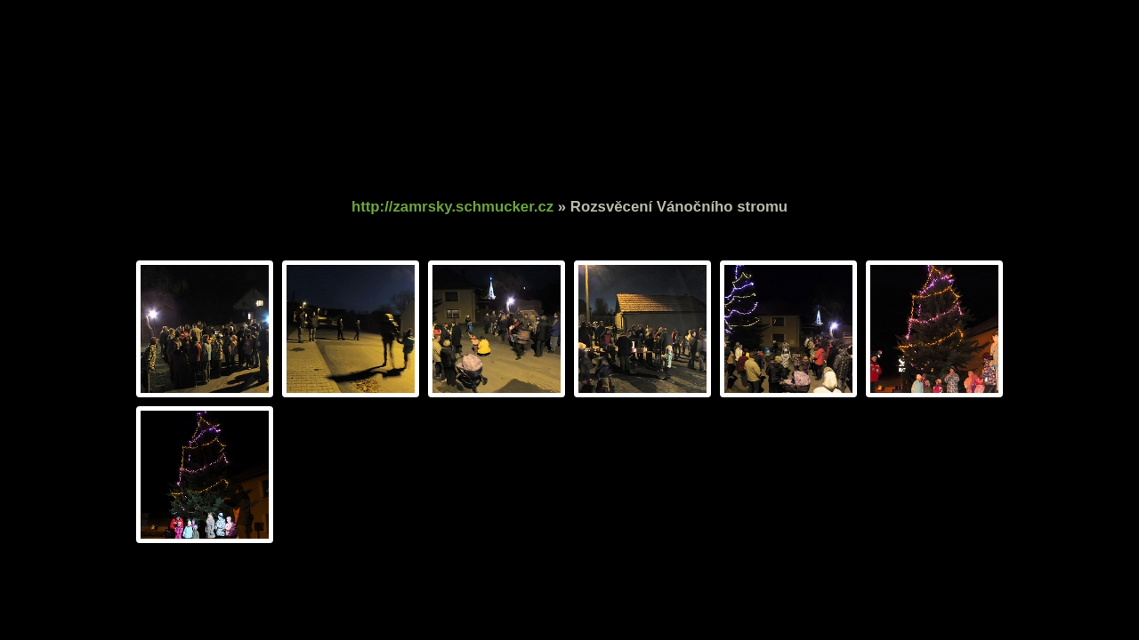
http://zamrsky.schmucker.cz (452, 206)
